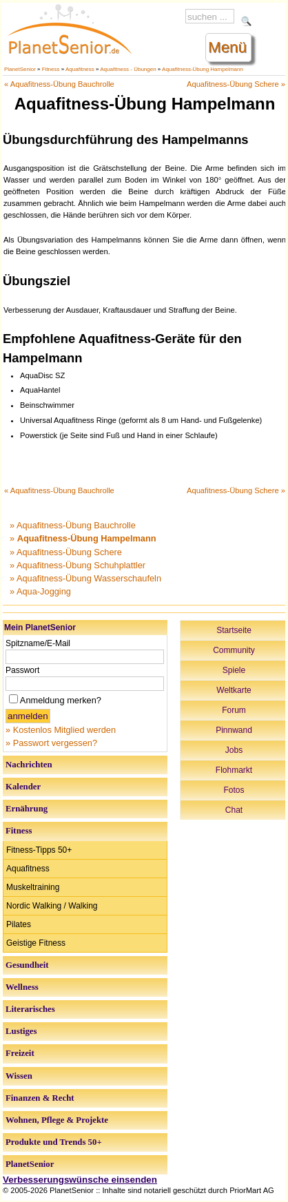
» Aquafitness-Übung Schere (66, 552)
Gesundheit (27, 965)
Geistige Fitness (35, 943)
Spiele (234, 670)
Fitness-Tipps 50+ (39, 850)
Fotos (233, 790)
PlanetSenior (20, 69)
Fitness (51, 69)
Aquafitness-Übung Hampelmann (202, 69)
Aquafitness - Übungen (128, 69)
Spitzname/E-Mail (38, 643)
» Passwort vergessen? (51, 743)
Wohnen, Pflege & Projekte (57, 1120)
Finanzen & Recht (40, 1098)
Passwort (22, 670)
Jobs (234, 750)
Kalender (23, 786)
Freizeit (20, 1053)
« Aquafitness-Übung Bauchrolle (59, 84)
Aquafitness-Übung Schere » (236, 84)
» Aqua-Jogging (40, 591)
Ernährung (27, 809)
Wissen (19, 1076)
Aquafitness (79, 69)
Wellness (22, 987)
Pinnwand (234, 730)
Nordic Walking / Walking (51, 906)
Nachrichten (29, 764)
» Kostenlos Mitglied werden (61, 730)
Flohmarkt (234, 770)
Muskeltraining (32, 887)
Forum (234, 710)
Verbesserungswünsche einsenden (80, 1179)
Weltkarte (233, 690)
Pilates (18, 924)
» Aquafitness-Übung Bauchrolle (73, 525)
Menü (227, 47)
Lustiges (21, 1031)
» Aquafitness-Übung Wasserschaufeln (85, 578)
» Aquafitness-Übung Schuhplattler (77, 565)
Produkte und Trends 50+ (54, 1142)
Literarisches (30, 1009)
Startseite (233, 630)
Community (234, 650)
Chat (234, 810)
